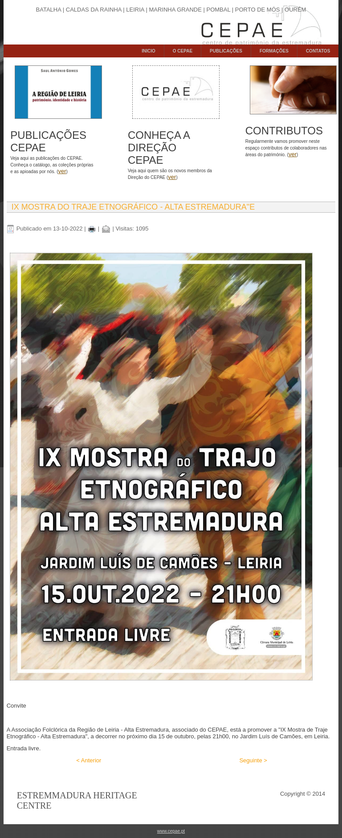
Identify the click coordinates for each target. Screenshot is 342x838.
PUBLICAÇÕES (226, 51)
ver (62, 171)
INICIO (148, 51)
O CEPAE (182, 51)
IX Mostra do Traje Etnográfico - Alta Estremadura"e (133, 206)
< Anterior (88, 760)
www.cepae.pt (171, 831)
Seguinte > (253, 760)
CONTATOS (318, 51)
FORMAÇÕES (274, 51)
